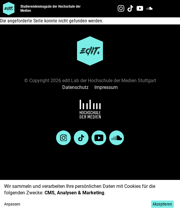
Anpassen (12, 204)
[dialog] (90, 196)
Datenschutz (75, 87)
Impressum (106, 87)
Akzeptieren (162, 204)
